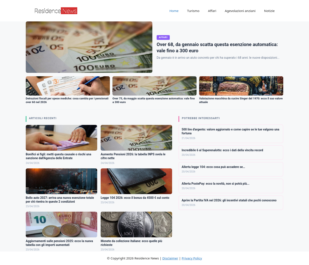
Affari (212, 11)
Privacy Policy (192, 258)
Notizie (269, 11)
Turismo (193, 11)
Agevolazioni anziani (240, 11)
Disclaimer (170, 258)
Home (174, 11)
